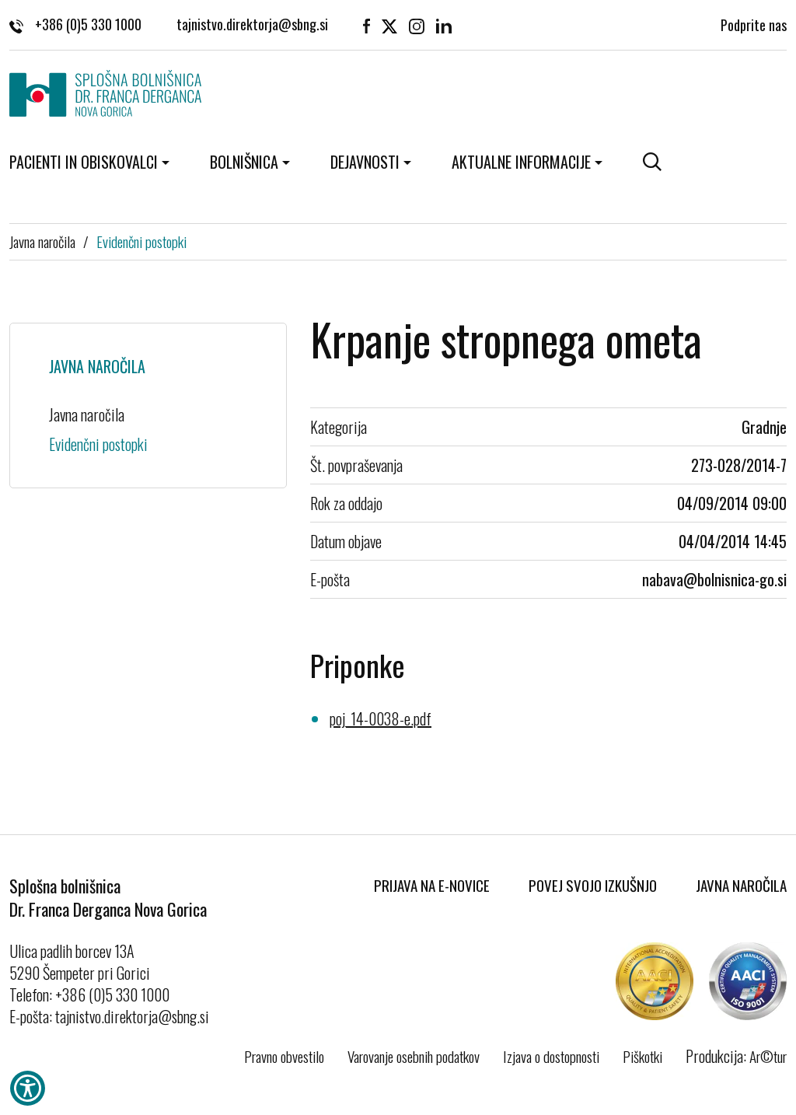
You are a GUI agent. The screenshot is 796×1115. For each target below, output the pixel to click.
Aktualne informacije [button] (521, 161)
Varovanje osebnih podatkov (413, 1056)
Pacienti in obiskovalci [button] (83, 161)
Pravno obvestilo (284, 1056)
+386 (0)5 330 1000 (75, 23)
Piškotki (642, 1056)
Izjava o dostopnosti (551, 1056)
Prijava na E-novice (432, 885)
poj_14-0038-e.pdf (380, 718)
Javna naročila (42, 241)
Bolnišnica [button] (244, 161)
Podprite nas (754, 23)
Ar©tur (768, 1056)
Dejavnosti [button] (365, 161)
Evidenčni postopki (141, 241)
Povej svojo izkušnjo (593, 885)
